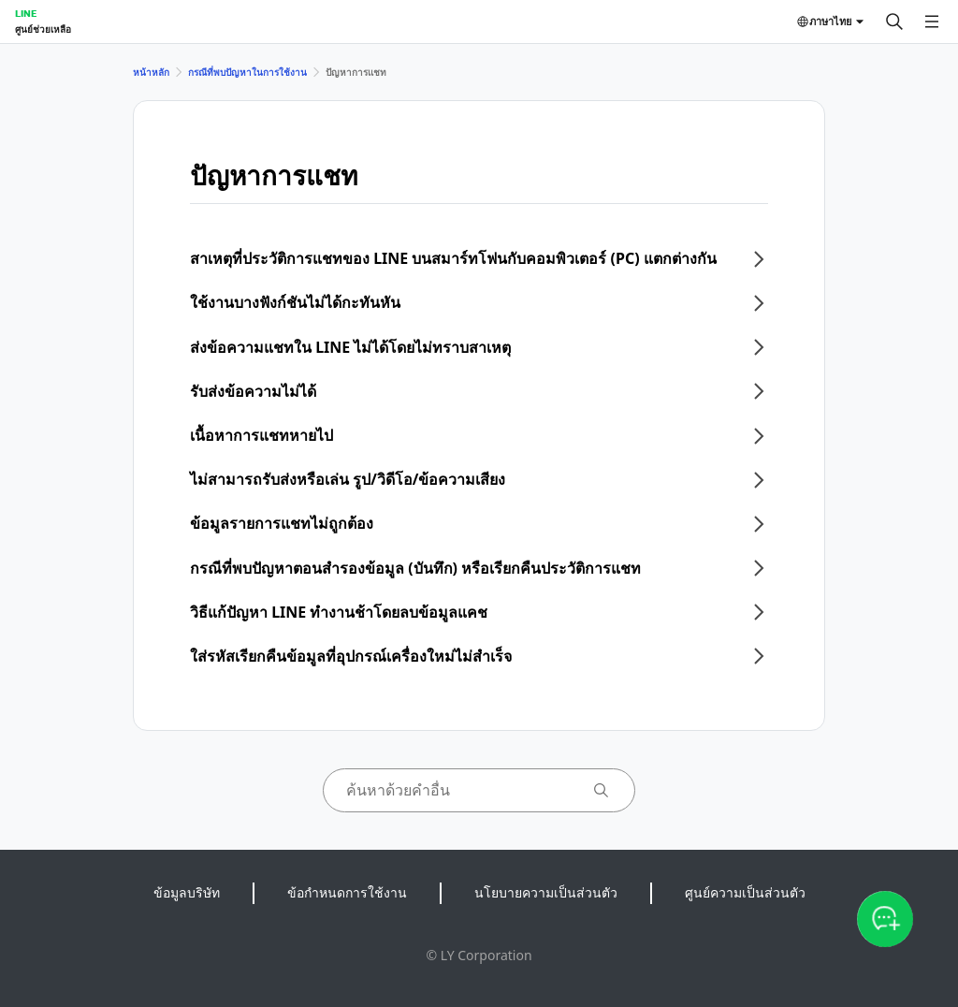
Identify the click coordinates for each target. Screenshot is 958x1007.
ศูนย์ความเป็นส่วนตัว (745, 892)
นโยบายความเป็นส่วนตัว (545, 892)
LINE (25, 13)
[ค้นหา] (894, 21)
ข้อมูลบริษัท (186, 892)
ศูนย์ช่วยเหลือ (43, 29)
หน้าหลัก (151, 72)
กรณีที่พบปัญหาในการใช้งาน (247, 72)
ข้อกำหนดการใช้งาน (347, 892)
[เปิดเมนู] (932, 21)
